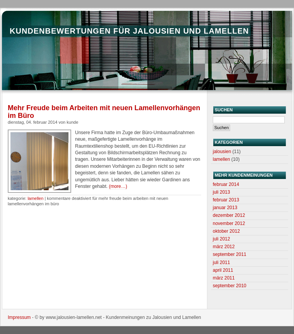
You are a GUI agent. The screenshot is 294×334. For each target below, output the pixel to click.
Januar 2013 (225, 207)
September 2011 (229, 254)
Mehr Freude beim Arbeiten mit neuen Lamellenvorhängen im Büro (104, 111)
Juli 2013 (221, 192)
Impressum (19, 317)
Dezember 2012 (229, 215)
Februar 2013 (226, 200)
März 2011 (224, 278)
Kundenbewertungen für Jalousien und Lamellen (129, 31)
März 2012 (224, 246)
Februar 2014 (226, 184)
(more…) (118, 186)
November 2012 (229, 223)
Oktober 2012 (226, 231)
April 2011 (223, 270)
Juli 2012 (221, 239)
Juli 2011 (221, 262)
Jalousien (222, 151)
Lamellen (35, 198)
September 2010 (229, 285)
